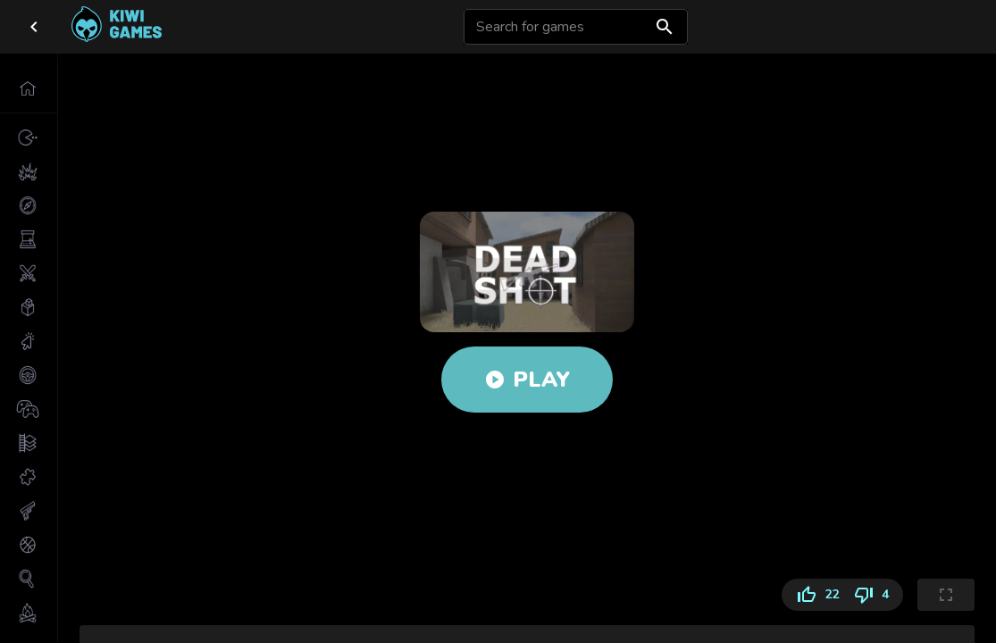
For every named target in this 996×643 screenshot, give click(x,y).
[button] (28, 88)
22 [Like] (814, 595)
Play (527, 380)
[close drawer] (34, 27)
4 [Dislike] (874, 595)
